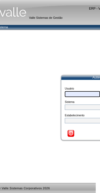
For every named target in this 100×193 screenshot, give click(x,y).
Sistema (69, 102)
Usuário (69, 88)
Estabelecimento (75, 115)
